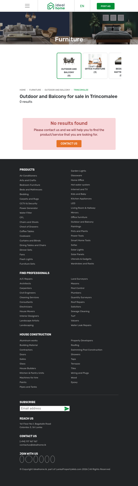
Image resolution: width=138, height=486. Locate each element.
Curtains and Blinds (30, 240)
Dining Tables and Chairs (33, 245)
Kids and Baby (78, 194)
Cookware (25, 236)
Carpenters (26, 288)
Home (23, 90)
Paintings (76, 226)
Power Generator (29, 208)
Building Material (29, 345)
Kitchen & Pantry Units (32, 373)
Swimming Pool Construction (86, 349)
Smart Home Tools (81, 240)
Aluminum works (29, 340)
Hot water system (80, 184)
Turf (73, 316)
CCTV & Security (28, 203)
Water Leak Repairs (81, 325)
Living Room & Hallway (83, 208)
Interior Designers (29, 316)
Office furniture (79, 217)
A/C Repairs (26, 278)
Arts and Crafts (28, 180)
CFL (22, 217)
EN (82, 6)
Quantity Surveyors (81, 297)
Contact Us (69, 143)
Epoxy (74, 382)
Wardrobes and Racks (82, 263)
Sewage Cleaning (80, 311)
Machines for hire (29, 377)
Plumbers (76, 292)
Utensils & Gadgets (81, 259)
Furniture (35, 90)
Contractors (26, 349)
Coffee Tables (27, 231)
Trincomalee (81, 90)
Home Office (77, 180)
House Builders (28, 368)
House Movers (27, 311)
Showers (75, 354)
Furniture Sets (27, 263)
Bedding (24, 194)
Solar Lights (77, 249)
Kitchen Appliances (81, 198)
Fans (22, 254)
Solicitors (76, 306)
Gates (23, 359)
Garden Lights (78, 170)
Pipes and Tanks (28, 387)
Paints (23, 382)
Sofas (74, 245)
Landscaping (27, 325)
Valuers (75, 320)
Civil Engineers (28, 292)
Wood (74, 377)
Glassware (76, 175)
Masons (75, 283)
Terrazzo (75, 363)
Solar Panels (77, 254)
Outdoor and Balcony (57, 90)
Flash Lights (26, 259)
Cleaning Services (29, 297)
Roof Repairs (78, 302)
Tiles (73, 368)
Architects (25, 283)
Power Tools (77, 235)
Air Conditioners (28, 175)
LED (73, 203)
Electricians (26, 306)
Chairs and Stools (29, 222)
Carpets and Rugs (29, 198)
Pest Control (77, 288)
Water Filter (26, 212)
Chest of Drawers (29, 226)
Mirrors (75, 212)
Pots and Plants (79, 231)
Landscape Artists (29, 320)
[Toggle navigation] (27, 6)
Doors (23, 354)
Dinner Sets (26, 250)
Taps (73, 359)
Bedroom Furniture (30, 185)
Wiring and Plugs (80, 373)
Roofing (75, 345)
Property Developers (82, 340)
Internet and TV (79, 189)
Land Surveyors (79, 278)
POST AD (106, 6)
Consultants (26, 302)
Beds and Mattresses (31, 189)
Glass (23, 363)
